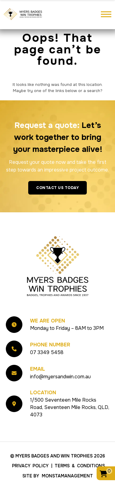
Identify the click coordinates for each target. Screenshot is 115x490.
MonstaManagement (67, 476)
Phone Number (50, 344)
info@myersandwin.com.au (60, 376)
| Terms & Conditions (78, 466)
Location (43, 392)
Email (37, 369)
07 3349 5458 (46, 352)
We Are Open (47, 321)
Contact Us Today (57, 187)
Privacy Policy (30, 466)
